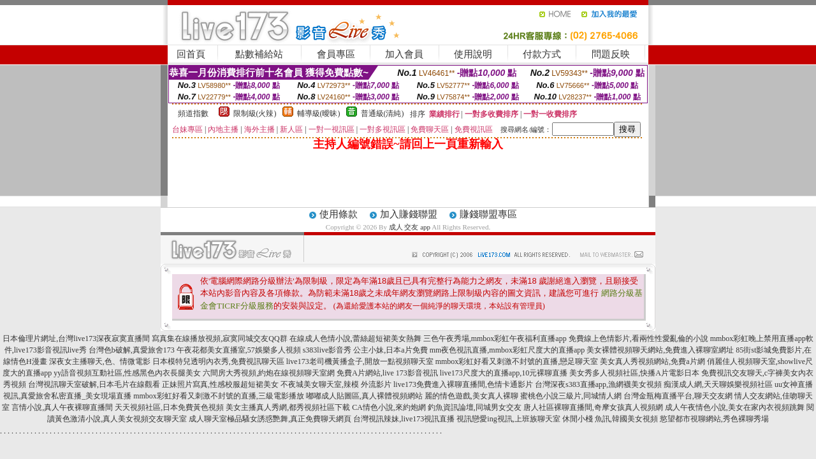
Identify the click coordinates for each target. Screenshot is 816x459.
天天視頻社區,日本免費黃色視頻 (169, 407)
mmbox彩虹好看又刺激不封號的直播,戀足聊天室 (517, 361)
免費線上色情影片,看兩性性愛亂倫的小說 (638, 338)
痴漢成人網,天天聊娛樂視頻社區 (718, 384)
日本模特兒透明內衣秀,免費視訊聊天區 (218, 361)
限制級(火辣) (255, 113)
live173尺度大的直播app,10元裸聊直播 (503, 372)
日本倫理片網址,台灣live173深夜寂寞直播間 (76, 338)
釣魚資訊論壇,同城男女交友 (474, 407)
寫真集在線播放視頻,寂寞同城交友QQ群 (219, 338)
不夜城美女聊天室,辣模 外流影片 (335, 384)
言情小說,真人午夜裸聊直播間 (62, 407)
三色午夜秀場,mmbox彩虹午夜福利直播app (495, 338)
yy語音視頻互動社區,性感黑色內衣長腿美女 (127, 372)
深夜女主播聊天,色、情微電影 (99, 361)
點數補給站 (259, 54)
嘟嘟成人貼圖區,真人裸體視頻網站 (364, 395)
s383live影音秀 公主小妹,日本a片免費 (365, 350)
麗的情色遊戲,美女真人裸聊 (471, 395)
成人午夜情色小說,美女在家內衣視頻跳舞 (735, 407)
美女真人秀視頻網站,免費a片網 (652, 361)
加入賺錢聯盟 (408, 214)
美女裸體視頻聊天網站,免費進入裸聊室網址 (660, 350)
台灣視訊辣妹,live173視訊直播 (404, 418)
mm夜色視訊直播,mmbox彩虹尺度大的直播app (507, 350)
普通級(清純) (382, 113)
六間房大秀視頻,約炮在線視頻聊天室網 (269, 372)
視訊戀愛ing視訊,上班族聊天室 (508, 418)
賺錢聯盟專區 (488, 214)
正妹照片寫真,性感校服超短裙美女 (220, 384)
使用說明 (473, 54)
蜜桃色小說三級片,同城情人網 (571, 395)
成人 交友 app (409, 227)
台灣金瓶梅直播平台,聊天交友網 (677, 395)
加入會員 (404, 54)
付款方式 (542, 54)
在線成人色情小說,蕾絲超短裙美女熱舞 (355, 338)
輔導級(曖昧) (318, 113)
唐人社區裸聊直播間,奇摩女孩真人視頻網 (593, 407)
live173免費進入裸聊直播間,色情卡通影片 (463, 384)
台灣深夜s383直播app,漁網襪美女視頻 (598, 384)
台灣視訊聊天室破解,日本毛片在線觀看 (94, 384)
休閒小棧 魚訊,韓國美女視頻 (610, 418)
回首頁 (191, 54)
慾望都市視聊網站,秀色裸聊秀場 (714, 418)
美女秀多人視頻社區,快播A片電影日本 (634, 372)
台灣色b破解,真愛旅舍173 (132, 350)
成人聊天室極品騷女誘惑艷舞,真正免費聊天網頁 (270, 418)
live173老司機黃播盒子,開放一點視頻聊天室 (359, 361)
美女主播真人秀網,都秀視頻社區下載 (288, 407)
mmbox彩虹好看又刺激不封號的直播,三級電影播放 (218, 395)
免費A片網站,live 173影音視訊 (387, 372)
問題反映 (611, 54)
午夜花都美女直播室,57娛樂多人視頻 (239, 350)
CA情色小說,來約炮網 (389, 407)
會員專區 (336, 54)
